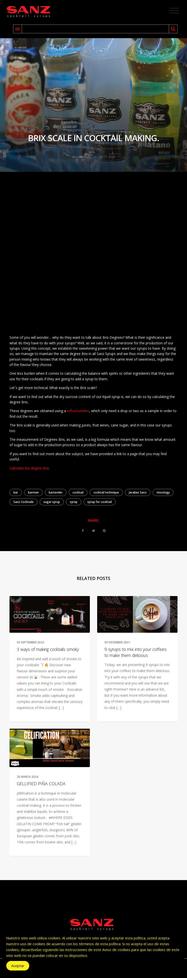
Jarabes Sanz (138, 492)
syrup (73, 502)
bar (15, 492)
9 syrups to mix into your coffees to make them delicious (135, 652)
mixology (163, 492)
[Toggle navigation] (174, 11)
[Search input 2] (96, 29)
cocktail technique (106, 492)
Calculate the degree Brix (29, 468)
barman (33, 492)
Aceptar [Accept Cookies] (17, 965)
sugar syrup (52, 502)
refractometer (78, 410)
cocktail (78, 492)
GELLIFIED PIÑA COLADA (41, 784)
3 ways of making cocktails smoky (48, 649)
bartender (56, 492)
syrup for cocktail (99, 502)
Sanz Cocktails (23, 502)
